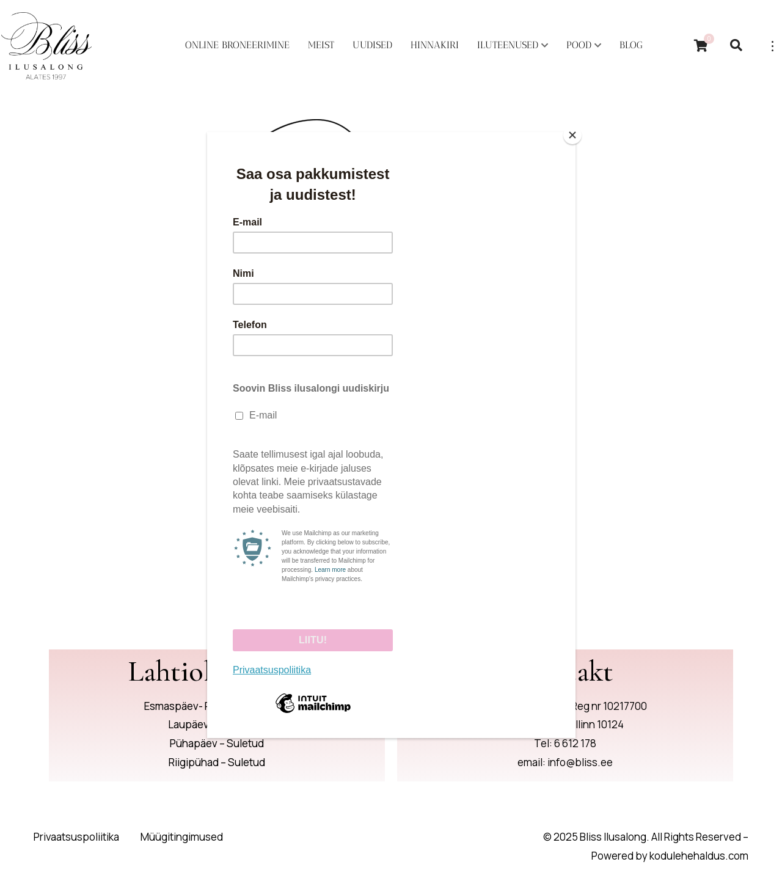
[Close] (572, 135)
